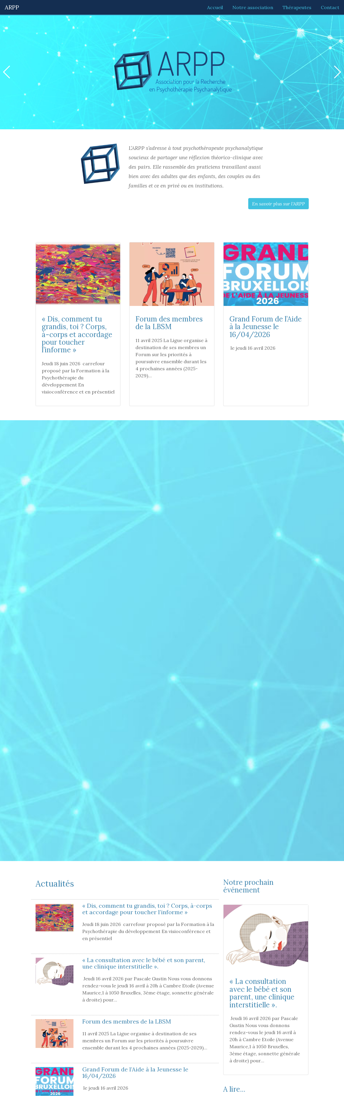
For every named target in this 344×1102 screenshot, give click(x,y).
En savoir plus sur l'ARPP (278, 204)
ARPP (12, 7)
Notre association (252, 7)
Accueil (215, 7)
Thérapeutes (297, 7)
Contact (330, 7)
